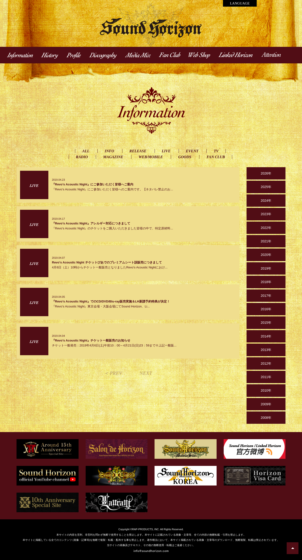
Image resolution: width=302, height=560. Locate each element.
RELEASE (138, 151)
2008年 (266, 418)
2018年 (266, 282)
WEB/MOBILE (150, 157)
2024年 (266, 200)
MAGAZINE (113, 157)
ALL (85, 151)
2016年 (266, 309)
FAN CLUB (215, 157)
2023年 (266, 214)
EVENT (192, 151)
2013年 (266, 350)
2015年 (266, 322)
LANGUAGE (240, 3)
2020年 (266, 255)
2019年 (266, 268)
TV (216, 151)
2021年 (266, 241)
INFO (109, 151)
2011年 (266, 377)
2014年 (266, 336)
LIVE (166, 151)
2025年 (266, 187)
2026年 (266, 173)
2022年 (266, 228)
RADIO (82, 157)
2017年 (266, 296)
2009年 (266, 404)
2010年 (266, 390)
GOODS (184, 157)
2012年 (266, 363)
